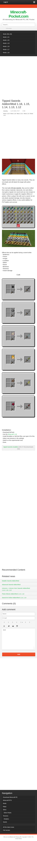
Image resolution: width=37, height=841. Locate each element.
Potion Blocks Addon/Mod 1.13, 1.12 (13, 594)
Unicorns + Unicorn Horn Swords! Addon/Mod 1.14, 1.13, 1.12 (16, 589)
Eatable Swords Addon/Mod (10, 581)
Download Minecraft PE (10, 797)
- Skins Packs (7, 812)
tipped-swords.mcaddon (11, 447)
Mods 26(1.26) (7, 34)
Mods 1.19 (6, 43)
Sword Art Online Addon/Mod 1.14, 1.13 (14, 597)
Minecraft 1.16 (12, 434)
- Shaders (6, 819)
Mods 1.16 (6, 52)
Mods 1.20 (6, 40)
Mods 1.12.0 (6, 113)
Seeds (5, 822)
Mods (4, 803)
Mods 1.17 (6, 49)
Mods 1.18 (6, 46)
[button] (4, 622)
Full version (9, 28)
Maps (4, 806)
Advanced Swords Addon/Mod (11, 584)
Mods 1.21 (6, 37)
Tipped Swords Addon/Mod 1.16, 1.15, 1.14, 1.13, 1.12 (16, 104)
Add (18, 654)
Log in (6, 2)
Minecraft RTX (7, 800)
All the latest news (8, 827)
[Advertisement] (18, 76)
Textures (5, 816)
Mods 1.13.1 (20, 113)
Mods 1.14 (26, 113)
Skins (4, 809)
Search (33, 24)
